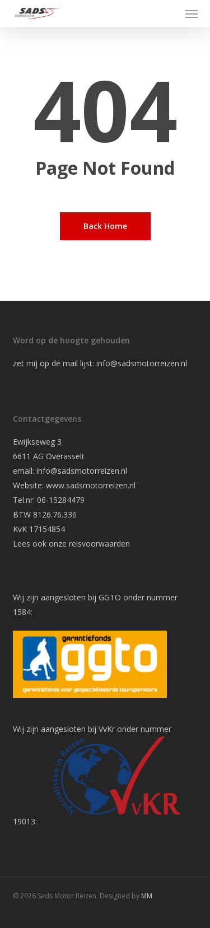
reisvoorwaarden (99, 543)
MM (146, 896)
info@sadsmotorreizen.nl (142, 363)
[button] (191, 13)
